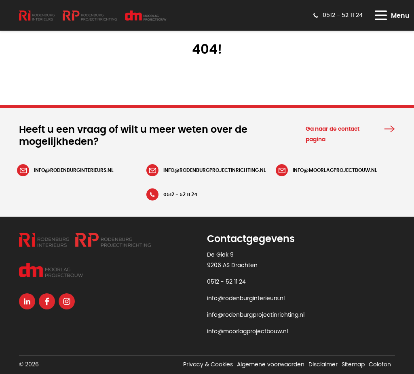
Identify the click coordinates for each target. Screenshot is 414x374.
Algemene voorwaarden (270, 365)
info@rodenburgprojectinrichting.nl (255, 315)
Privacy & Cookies (208, 365)
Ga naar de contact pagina (332, 134)
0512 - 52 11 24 (226, 282)
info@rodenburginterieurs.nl (246, 298)
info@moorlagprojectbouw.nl (247, 331)
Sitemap (353, 365)
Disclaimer (323, 365)
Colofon (380, 365)
